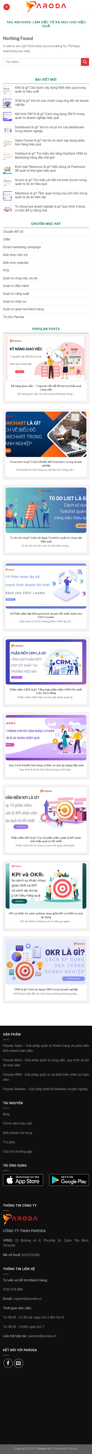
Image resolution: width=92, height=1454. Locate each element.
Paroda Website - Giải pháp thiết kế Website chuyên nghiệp (45, 1089)
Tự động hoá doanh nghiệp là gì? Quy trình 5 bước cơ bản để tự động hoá (50, 208)
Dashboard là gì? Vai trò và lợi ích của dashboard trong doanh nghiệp (49, 129)
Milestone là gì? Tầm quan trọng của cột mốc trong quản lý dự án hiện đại (51, 195)
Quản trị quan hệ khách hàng (23, 309)
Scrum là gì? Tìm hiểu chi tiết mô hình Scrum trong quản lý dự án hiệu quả (51, 182)
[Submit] (85, 62)
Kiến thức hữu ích (15, 255)
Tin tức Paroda (13, 317)
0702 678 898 (13, 1289)
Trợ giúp (9, 1142)
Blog (6, 1114)
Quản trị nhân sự (14, 301)
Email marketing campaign (22, 247)
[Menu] (6, 7)
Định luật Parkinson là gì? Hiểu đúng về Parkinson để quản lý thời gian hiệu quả (50, 168)
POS (6, 270)
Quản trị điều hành (16, 286)
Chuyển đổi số (13, 232)
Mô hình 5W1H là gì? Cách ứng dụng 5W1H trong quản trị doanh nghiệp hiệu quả (50, 116)
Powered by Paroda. (65, 1448)
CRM (6, 239)
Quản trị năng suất (16, 294)
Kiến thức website (15, 263)
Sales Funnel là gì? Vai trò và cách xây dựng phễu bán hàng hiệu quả (50, 142)
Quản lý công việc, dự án (20, 278)
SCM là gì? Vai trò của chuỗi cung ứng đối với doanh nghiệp (52, 102)
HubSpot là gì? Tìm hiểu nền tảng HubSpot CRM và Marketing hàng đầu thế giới (51, 155)
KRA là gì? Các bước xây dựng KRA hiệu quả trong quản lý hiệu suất (50, 89)
